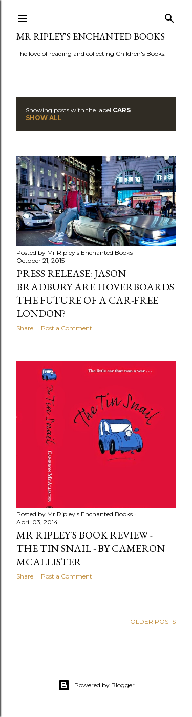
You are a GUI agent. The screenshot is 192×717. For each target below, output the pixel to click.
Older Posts (153, 621)
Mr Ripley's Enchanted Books (90, 37)
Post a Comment (66, 328)
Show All (44, 118)
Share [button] (24, 328)
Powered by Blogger (96, 685)
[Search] (169, 16)
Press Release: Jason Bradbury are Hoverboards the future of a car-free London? (95, 293)
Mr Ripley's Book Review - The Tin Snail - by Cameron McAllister (90, 548)
